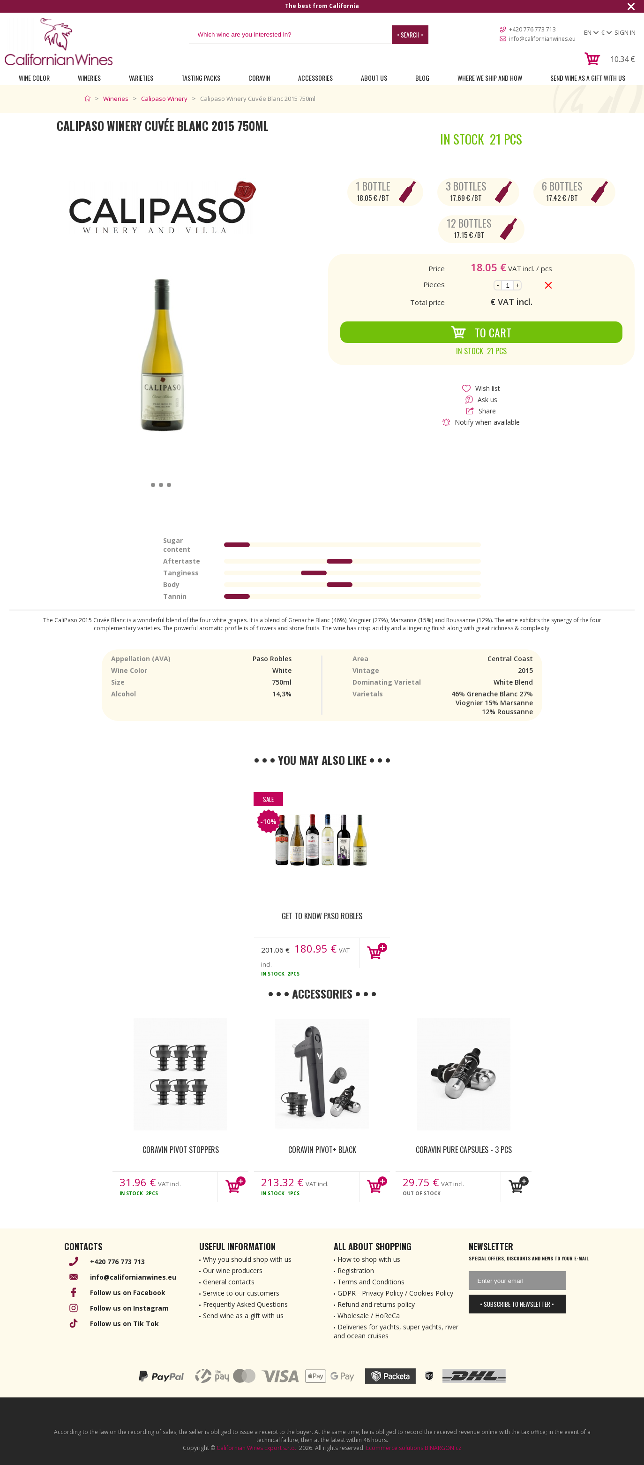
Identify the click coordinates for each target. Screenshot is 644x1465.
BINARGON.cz (443, 1448)
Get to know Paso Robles (322, 916)
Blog (422, 78)
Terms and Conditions (370, 1281)
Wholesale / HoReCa (368, 1315)
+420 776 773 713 (532, 29)
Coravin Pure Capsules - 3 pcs (464, 1149)
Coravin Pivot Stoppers (180, 1149)
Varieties (141, 78)
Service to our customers (241, 1293)
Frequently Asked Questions (245, 1304)
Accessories (315, 78)
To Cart (481, 332)
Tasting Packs (200, 78)
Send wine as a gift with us (587, 78)
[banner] (58, 41)
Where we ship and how (489, 78)
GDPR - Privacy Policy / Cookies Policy (395, 1293)
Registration (355, 1270)
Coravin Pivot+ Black (322, 1149)
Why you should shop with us (247, 1259)
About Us (374, 78)
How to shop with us (368, 1259)
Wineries (89, 78)
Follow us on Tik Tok (124, 1323)
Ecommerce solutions (394, 1448)
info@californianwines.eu (542, 39)
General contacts (229, 1281)
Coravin (259, 78)
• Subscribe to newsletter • (517, 1304)
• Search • (410, 34)
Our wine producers (232, 1270)
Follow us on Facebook (127, 1292)
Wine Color (34, 78)
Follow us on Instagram (129, 1308)
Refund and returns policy (376, 1304)
